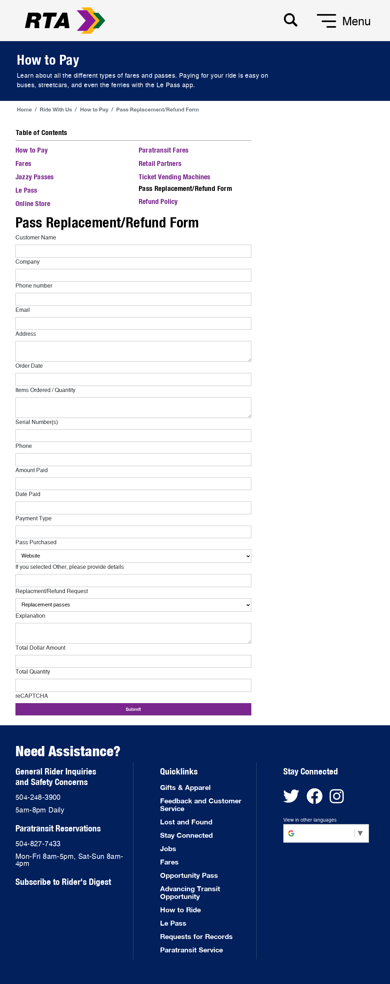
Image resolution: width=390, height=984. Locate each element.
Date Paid (27, 494)
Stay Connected (186, 835)
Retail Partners (160, 163)
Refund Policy (158, 201)
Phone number (33, 286)
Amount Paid (31, 470)
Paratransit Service (191, 949)
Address (25, 334)
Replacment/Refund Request (51, 591)
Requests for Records (196, 936)
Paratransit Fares (164, 150)
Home (24, 109)
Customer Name (35, 237)
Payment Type (33, 518)
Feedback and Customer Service (201, 804)
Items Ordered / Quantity (45, 390)
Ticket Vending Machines (175, 176)
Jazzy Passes (34, 176)
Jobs (168, 848)
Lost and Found (186, 821)
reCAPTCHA (31, 696)
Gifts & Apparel (185, 787)
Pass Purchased (36, 542)
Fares (23, 163)
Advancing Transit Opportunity (190, 892)
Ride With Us (56, 109)
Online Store (32, 203)
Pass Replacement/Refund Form (157, 109)
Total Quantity (32, 672)
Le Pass (26, 190)
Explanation (30, 616)
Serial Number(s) (36, 422)
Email (22, 310)
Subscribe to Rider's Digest (63, 881)
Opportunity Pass (189, 875)
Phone (23, 446)
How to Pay (94, 109)
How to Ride (180, 909)
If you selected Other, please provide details (69, 567)
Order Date (29, 366)
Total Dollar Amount (40, 648)
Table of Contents (41, 132)
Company (27, 262)
